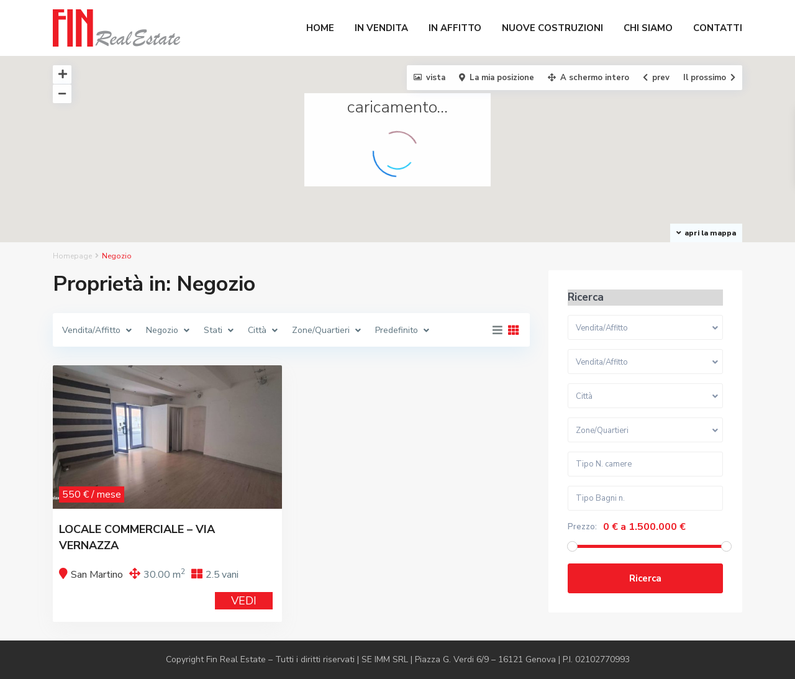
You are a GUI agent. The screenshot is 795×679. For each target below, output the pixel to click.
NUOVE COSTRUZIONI (552, 28)
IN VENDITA (381, 28)
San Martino (97, 574)
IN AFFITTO (455, 28)
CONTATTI (717, 28)
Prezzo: (582, 526)
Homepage (72, 256)
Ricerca (645, 578)
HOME (320, 28)
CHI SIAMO (648, 28)
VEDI (244, 600)
